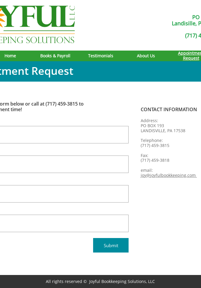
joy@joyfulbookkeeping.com (169, 175)
